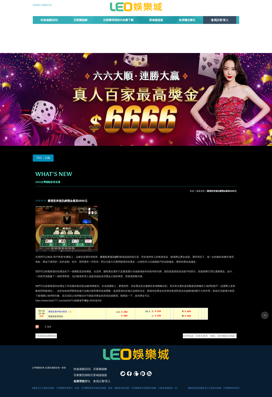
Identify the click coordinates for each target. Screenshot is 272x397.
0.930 (158, 311)
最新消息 (200, 191)
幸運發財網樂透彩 (46, 335)
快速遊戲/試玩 (49, 20)
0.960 (124, 312)
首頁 (192, 191)
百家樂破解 (80, 20)
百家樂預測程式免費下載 (118, 20)
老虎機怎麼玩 (187, 20)
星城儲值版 (156, 20)
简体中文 (47, 5)
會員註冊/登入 (219, 20)
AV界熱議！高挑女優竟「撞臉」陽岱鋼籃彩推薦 (210, 335)
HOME (36, 5)
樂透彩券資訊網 (108, 256)
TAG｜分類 (43, 157)
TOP (265, 315)
